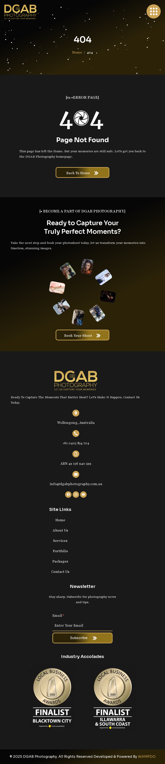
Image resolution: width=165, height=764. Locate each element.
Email (58, 615)
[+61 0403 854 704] (75, 433)
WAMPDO (147, 756)
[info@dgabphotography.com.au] (75, 474)
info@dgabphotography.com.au (76, 484)
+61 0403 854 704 (76, 443)
